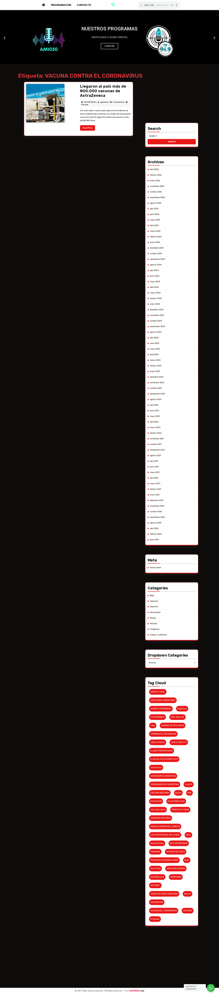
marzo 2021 (168, 537)
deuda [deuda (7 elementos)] (172, 594)
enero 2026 (168, 481)
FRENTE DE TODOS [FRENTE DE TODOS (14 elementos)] (173, 597)
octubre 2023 (169, 507)
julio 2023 (168, 510)
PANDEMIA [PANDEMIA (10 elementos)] (169, 605)
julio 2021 (168, 533)
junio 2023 (168, 511)
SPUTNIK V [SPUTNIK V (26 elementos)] (169, 611)
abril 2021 (168, 536)
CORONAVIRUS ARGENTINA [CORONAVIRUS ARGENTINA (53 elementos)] (170, 591)
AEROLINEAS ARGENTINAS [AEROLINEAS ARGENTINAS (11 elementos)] (170, 577)
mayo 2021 (168, 535)
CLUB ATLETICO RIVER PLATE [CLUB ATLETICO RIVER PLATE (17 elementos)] (170, 588)
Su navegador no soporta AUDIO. (159, 5)
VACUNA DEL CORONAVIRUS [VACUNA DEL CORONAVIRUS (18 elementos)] (170, 616)
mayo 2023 (168, 512)
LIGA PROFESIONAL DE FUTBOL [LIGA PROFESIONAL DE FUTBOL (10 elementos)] (170, 602)
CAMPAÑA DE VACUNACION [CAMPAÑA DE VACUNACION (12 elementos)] (170, 583)
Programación (61, 5)
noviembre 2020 (169, 541)
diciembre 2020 (169, 540)
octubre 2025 (169, 483)
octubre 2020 (169, 542)
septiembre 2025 (169, 484)
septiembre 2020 (169, 543)
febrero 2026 (169, 480)
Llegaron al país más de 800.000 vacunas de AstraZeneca (83, 126)
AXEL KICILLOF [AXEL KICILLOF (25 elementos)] (172, 580)
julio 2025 (168, 486)
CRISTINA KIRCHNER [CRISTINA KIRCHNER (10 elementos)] (169, 594)
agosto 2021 (169, 532)
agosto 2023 (169, 509)
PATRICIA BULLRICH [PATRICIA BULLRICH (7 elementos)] (172, 605)
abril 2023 (168, 513)
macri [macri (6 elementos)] (174, 602)
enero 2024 (168, 504)
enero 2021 (168, 539)
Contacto (84, 5)
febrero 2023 (169, 515)
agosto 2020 (169, 544)
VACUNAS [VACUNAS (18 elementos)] (174, 616)
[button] (4, 37)
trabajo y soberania (169, 565)
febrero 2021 (169, 538)
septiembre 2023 (169, 508)
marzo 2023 (169, 514)
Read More (80, 132)
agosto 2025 (169, 485)
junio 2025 (168, 487)
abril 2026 (168, 479)
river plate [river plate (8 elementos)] (169, 608)
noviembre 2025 (169, 482)
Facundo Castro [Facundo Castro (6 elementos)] (169, 597)
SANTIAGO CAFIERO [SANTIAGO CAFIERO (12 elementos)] (172, 608)
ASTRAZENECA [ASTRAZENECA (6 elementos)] (169, 580)
